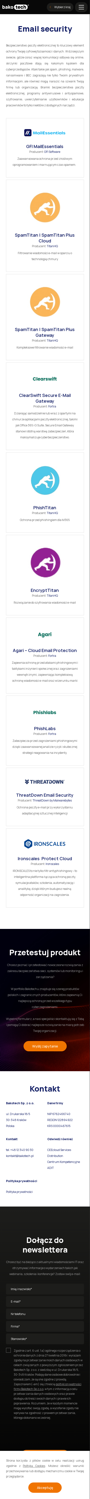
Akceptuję (45, 1487)
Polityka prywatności (19, 1192)
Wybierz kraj (60, 7)
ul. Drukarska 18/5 (18, 1114)
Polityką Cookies (34, 1466)
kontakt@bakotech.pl (20, 1156)
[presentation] (42, 1432)
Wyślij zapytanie (45, 1046)
